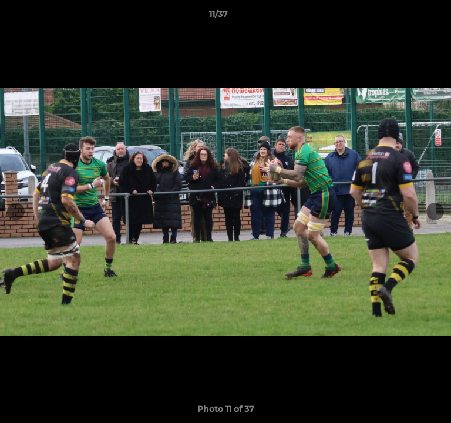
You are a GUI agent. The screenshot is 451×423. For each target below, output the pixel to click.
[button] (409, 17)
